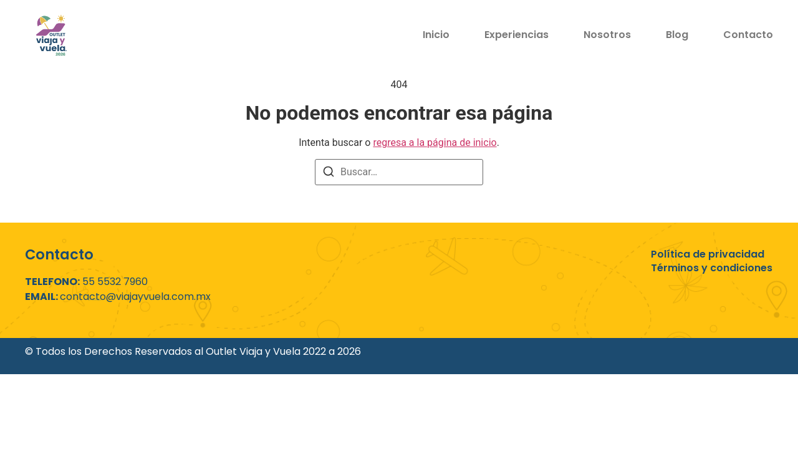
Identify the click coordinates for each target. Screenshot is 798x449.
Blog (677, 34)
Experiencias (516, 34)
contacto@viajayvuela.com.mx (135, 296)
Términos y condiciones (711, 268)
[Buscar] (328, 173)
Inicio (436, 34)
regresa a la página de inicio (434, 142)
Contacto (748, 34)
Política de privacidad (707, 254)
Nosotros (607, 34)
